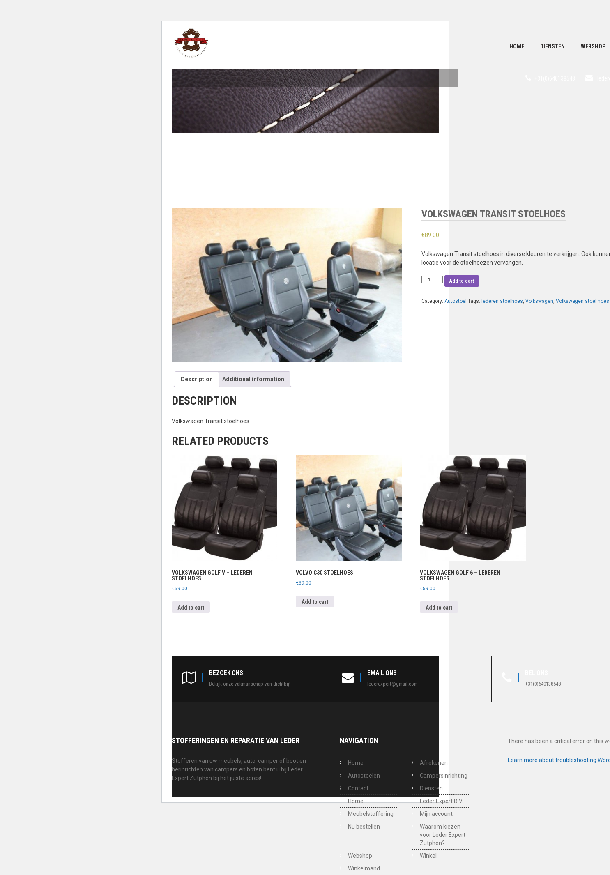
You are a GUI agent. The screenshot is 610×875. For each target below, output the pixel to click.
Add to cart (461, 281)
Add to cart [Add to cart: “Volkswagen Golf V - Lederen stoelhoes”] (190, 607)
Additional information (253, 379)
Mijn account (436, 814)
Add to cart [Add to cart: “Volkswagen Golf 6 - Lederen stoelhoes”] (439, 607)
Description (197, 379)
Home (516, 46)
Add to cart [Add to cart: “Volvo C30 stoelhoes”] (315, 602)
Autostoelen (364, 775)
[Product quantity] (432, 279)
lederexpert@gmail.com (392, 684)
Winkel (428, 855)
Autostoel (455, 301)
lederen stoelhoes (502, 301)
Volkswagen (539, 301)
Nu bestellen (364, 826)
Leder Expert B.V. (441, 801)
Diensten (552, 46)
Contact (358, 788)
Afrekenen (434, 763)
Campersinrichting (443, 775)
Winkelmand (364, 868)
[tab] (197, 379)
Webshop (360, 855)
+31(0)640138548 (554, 78)
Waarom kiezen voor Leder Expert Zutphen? (442, 834)
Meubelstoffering (371, 814)
